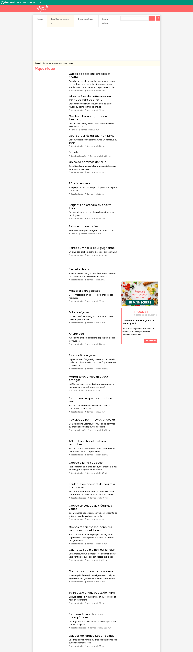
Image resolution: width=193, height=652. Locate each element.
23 (60, 600)
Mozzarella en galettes (84, 257)
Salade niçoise (79, 274)
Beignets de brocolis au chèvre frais (90, 196)
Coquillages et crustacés (133, 618)
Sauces (82, 623)
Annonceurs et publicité (47, 642)
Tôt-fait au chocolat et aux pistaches (87, 383)
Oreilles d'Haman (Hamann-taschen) (88, 117)
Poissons (62, 623)
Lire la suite (150, 306)
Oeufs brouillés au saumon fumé (91, 136)
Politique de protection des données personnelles (91, 645)
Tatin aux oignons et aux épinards (92, 512)
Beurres (68, 618)
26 (76, 600)
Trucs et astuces (131, 612)
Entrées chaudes (74, 621)
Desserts (41, 621)
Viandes (122, 623)
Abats (41, 618)
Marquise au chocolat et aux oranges (88, 327)
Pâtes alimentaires (47, 623)
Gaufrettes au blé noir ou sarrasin (92, 479)
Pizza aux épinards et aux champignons (86, 530)
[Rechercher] (151, 18)
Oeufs (136, 621)
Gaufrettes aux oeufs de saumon (92, 496)
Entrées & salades (56, 621)
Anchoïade (76, 290)
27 (81, 600)
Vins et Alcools (136, 623)
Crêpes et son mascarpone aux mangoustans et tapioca (90, 458)
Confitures (102, 618)
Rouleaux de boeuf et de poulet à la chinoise (92, 419)
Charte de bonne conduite (134, 642)
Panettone (76, 581)
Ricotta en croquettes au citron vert (90, 347)
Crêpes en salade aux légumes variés (90, 438)
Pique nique (68, 63)
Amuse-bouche (54, 618)
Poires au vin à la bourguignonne (92, 228)
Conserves (115, 618)
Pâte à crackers (79, 178)
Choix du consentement (125, 645)
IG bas (116, 621)
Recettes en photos (52, 63)
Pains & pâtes (148, 621)
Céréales (90, 618)
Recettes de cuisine (60, 21)
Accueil (40, 19)
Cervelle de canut (81, 241)
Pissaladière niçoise (82, 306)
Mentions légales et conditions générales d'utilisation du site (96, 642)
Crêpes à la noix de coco (86, 401)
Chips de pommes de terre (87, 162)
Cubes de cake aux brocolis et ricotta (89, 75)
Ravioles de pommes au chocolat (92, 365)
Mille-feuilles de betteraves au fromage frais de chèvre (90, 98)
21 (49, 600)
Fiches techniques (109, 612)
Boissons (78, 618)
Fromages (105, 621)
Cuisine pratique (85, 21)
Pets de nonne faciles (83, 214)
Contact (64, 642)
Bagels (73, 152)
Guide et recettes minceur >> (22, 2)
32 (91, 600)
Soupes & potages (97, 623)
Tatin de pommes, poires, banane (92, 564)
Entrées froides (91, 621)
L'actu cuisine (105, 21)
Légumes (126, 621)
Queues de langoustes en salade (91, 548)
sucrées (112, 623)
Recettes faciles (63, 612)
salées (72, 623)
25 (70, 600)
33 (96, 600)
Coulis (150, 618)
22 (54, 600)
